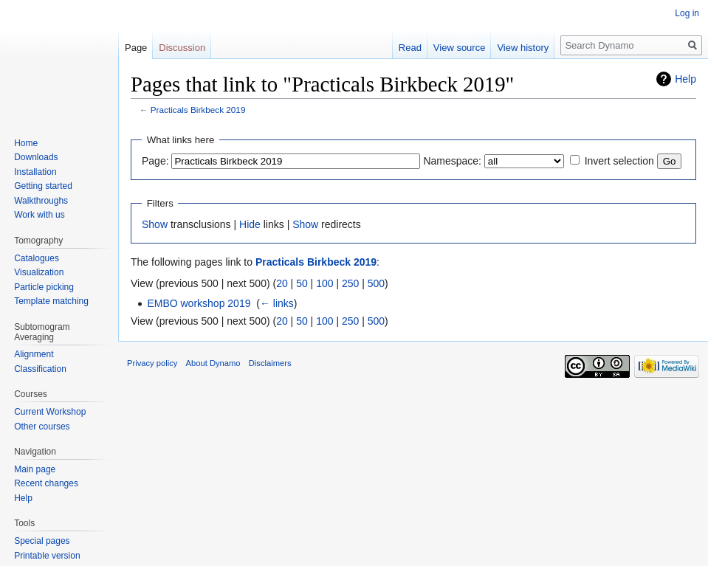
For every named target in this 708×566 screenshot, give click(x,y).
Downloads (36, 157)
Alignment (33, 354)
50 (302, 283)
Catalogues (36, 258)
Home (26, 143)
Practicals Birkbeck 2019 (198, 109)
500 (376, 283)
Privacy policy (152, 363)
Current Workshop (50, 412)
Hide (250, 224)
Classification (40, 369)
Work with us (39, 215)
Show (155, 224)
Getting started (43, 186)
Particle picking (44, 287)
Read (410, 47)
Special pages (41, 541)
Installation (35, 172)
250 (350, 283)
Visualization (38, 272)
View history (523, 47)
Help (685, 79)
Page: (155, 161)
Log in (687, 13)
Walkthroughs (41, 201)
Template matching (51, 301)
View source (459, 47)
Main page (34, 469)
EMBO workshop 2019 (198, 303)
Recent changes (46, 483)
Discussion (182, 47)
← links (277, 303)
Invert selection (619, 161)
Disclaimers (270, 363)
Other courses (41, 426)
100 (324, 283)
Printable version (47, 556)
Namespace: (452, 161)
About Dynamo (213, 363)
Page (136, 47)
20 (282, 283)
